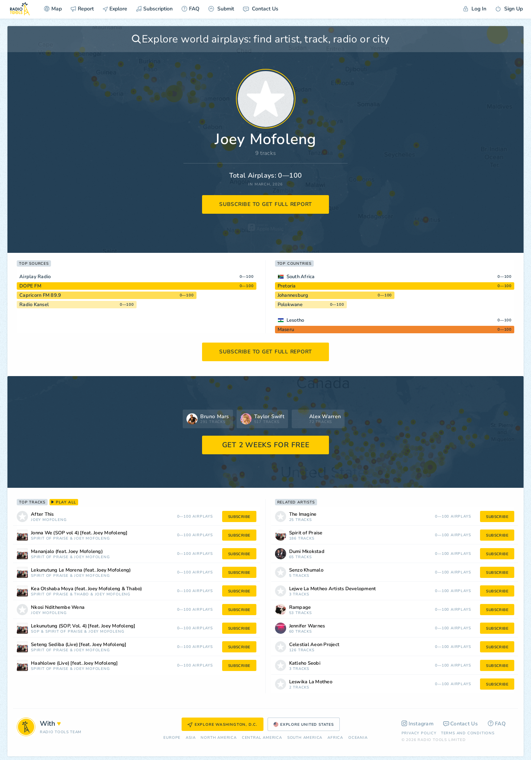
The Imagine (303, 514)
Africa (335, 738)
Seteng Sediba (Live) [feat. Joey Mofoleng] (79, 645)
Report (82, 8)
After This (42, 514)
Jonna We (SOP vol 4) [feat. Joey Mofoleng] (79, 533)
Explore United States (304, 724)
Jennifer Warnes (307, 626)
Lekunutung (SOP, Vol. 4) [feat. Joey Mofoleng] (83, 626)
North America (218, 738)
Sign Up (509, 8)
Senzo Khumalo (306, 570)
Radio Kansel (34, 304)
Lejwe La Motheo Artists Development (332, 589)
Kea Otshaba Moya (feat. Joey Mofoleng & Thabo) (86, 589)
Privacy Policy (419, 733)
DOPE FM (30, 286)
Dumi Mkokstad (306, 552)
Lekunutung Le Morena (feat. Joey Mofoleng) (81, 570)
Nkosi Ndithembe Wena (57, 607)
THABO (81, 594)
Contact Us (260, 8)
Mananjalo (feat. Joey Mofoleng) (67, 552)
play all (63, 502)
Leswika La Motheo (310, 682)
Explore (115, 8)
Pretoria (287, 286)
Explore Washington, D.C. (222, 724)
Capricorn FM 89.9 (40, 295)
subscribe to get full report (265, 204)
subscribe (239, 516)
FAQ (190, 8)
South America (304, 738)
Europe (171, 738)
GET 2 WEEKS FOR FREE (266, 445)
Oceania (358, 738)
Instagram (418, 723)
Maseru (286, 329)
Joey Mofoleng (48, 520)
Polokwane (290, 304)
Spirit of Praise (49, 539)
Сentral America (262, 738)
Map (53, 8)
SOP (35, 632)
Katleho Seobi (304, 663)
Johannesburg (293, 295)
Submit (221, 8)
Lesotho (295, 320)
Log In (474, 8)
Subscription (154, 8)
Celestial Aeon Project (314, 645)
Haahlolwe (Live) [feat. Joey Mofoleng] (74, 663)
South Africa (301, 276)
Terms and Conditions (468, 733)
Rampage (300, 607)
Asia (190, 738)
